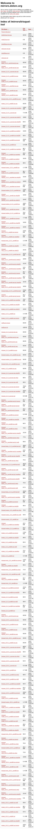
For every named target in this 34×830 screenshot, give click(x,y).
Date (29, 29)
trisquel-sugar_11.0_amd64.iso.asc (11, 355)
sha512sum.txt (5, 39)
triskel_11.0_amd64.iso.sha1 (9, 542)
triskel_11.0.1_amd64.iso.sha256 (10, 304)
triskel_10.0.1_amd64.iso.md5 (9, 802)
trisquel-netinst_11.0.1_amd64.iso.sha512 (10, 227)
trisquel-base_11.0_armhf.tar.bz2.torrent (10, 409)
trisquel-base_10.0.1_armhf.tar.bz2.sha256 (11, 793)
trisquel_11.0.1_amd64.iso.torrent (10, 140)
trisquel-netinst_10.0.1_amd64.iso (10, 747)
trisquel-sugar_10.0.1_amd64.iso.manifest (10, 706)
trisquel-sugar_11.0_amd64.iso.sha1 (11, 510)
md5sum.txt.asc (5, 323)
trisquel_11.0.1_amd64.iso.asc (9, 76)
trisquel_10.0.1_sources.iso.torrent (10, 647)
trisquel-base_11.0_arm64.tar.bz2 (10, 464)
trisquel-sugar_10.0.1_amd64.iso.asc (9, 629)
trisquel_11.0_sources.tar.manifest (10, 391)
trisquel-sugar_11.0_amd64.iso (9, 519)
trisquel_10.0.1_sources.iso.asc (10, 620)
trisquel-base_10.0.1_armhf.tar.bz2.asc (9, 615)
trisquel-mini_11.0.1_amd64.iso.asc (11, 99)
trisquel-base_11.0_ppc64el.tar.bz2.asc (10, 336)
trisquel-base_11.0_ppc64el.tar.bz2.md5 (10, 441)
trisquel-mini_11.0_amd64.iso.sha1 (11, 569)
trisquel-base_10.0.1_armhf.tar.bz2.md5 (10, 775)
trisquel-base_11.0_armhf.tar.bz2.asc (9, 341)
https (4, 11)
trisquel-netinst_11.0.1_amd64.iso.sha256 (10, 222)
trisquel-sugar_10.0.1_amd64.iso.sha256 (10, 711)
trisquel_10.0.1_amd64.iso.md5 (10, 679)
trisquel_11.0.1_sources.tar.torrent (10, 126)
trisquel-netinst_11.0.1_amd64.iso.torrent (10, 217)
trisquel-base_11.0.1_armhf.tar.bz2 (11, 254)
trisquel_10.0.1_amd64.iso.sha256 (10, 683)
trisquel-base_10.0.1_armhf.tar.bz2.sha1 (10, 789)
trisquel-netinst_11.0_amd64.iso (10, 528)
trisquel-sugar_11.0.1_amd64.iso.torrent (10, 172)
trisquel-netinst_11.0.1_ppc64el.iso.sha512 (11, 181)
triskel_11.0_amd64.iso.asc (8, 368)
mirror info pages (14, 14)
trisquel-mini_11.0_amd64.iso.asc (10, 364)
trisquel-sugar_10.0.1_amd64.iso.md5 (9, 720)
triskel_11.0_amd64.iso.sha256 (10, 537)
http (2, 11)
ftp (7, 11)
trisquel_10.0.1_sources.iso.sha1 (10, 656)
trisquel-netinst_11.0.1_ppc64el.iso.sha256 (11, 176)
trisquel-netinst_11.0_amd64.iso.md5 (9, 423)
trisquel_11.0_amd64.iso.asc (9, 350)
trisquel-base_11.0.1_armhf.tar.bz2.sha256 (11, 263)
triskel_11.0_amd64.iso (7, 556)
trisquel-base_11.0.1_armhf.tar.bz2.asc (9, 62)
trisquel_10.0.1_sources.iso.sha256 (11, 652)
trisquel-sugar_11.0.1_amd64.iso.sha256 (10, 163)
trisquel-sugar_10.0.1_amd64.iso (10, 702)
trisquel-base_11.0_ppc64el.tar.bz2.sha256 (11, 432)
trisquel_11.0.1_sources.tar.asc (10, 71)
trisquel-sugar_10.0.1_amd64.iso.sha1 (9, 697)
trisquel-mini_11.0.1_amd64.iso (10, 240)
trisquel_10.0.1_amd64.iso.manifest (11, 688)
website (12, 18)
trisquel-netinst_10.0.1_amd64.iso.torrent (10, 761)
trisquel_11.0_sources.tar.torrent (10, 387)
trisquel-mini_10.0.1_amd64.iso (10, 770)
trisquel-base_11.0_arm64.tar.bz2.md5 (9, 469)
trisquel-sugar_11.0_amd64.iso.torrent (9, 501)
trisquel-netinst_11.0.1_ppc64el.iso (11, 190)
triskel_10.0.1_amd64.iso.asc (9, 642)
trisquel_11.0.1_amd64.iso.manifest (11, 149)
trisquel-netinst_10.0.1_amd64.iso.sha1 (10, 743)
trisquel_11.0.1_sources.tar (8, 112)
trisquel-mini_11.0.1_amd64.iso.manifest (10, 236)
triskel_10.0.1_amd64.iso (8, 816)
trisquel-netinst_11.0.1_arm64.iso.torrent (10, 208)
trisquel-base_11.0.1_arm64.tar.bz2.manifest (11, 277)
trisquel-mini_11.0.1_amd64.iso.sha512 (10, 249)
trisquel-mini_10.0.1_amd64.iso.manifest (10, 725)
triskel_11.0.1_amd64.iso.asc (9, 103)
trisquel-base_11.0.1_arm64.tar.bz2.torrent (10, 295)
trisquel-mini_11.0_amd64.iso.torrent (11, 560)
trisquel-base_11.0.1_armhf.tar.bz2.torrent (10, 272)
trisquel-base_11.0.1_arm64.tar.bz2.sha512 (11, 286)
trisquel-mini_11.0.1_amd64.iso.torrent (9, 231)
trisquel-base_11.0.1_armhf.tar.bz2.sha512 (11, 259)
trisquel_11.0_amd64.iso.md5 (9, 601)
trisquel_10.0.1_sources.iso (8, 665)
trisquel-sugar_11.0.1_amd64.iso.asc (9, 80)
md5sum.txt (4, 327)
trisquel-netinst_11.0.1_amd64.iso (10, 213)
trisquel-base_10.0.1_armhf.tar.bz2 (11, 779)
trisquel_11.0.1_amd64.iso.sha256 (10, 135)
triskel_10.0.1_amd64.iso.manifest (10, 807)
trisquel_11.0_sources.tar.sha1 (9, 377)
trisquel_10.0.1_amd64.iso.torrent (10, 693)
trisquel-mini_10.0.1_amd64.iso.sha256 (10, 729)
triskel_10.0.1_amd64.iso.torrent (10, 825)
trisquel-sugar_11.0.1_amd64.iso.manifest (10, 154)
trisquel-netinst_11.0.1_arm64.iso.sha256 (10, 195)
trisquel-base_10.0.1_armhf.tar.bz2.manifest (11, 798)
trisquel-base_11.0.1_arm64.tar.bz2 (11, 291)
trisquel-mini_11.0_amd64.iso (9, 583)
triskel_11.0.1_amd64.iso (8, 313)
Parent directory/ (5, 32)
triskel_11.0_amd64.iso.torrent (9, 533)
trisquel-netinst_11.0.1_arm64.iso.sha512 (10, 199)
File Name (4, 29)
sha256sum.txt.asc (6, 44)
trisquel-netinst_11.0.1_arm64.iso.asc (9, 90)
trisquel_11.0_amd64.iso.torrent (10, 588)
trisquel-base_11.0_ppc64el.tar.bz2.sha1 (10, 437)
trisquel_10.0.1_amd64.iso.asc (9, 624)
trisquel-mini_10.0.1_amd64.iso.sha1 (9, 752)
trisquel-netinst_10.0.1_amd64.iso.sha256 (10, 757)
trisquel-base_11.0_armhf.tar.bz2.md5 (9, 487)
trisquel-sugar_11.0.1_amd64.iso (10, 167)
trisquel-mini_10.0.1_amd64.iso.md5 (11, 734)
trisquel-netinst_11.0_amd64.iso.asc (11, 359)
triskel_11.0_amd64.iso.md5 (9, 546)
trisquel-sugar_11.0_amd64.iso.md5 (11, 514)
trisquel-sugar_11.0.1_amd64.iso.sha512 (10, 158)
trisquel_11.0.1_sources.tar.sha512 (11, 117)
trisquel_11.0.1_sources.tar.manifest (11, 108)
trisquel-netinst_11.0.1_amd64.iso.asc (9, 94)
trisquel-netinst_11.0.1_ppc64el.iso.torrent (10, 185)
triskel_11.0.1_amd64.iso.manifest (10, 300)
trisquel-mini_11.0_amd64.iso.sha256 (9, 565)
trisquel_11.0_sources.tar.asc (9, 332)
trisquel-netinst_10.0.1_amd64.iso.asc (9, 633)
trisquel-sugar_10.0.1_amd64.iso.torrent (10, 716)
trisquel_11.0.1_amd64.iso (8, 144)
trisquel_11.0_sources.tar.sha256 (10, 373)
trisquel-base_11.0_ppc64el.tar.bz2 (11, 446)
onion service (16, 11)
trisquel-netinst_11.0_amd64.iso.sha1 (9, 428)
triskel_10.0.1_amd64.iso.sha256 (10, 821)
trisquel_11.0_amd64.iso (8, 610)
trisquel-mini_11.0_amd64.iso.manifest (9, 578)
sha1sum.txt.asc (5, 48)
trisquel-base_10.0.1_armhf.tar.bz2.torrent (10, 784)
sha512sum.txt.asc (6, 35)
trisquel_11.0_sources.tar (8, 396)
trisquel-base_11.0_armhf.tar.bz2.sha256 (10, 478)
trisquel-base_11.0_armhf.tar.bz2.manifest (10, 496)
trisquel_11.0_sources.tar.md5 (9, 382)
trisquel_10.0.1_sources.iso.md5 (10, 661)
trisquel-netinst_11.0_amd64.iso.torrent (10, 414)
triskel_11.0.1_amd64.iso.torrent (10, 318)
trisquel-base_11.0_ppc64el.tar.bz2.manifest (11, 451)
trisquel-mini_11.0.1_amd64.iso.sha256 (10, 245)
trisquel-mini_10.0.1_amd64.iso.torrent (9, 738)
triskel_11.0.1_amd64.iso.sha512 (10, 309)
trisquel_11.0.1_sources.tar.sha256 (11, 122)
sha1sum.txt (4, 58)
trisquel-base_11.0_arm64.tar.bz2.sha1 (10, 460)
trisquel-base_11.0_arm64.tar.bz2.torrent (10, 405)
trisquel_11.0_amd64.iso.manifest (10, 606)
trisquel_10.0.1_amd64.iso (8, 670)
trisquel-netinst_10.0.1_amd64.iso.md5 (9, 766)
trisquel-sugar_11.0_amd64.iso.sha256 (9, 505)
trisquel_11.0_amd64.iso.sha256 (10, 592)
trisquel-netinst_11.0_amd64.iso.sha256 (10, 418)
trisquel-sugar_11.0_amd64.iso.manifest (10, 524)
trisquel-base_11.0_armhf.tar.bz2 (10, 492)
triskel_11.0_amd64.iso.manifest (10, 551)
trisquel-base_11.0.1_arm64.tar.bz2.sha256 (11, 281)
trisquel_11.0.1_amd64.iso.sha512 (10, 131)
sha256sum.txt (5, 53)
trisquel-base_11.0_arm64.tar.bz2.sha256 (10, 455)
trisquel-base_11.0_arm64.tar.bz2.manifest (10, 473)
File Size (24, 29)
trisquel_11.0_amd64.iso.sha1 (9, 597)
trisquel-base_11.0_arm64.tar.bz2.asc (9, 345)
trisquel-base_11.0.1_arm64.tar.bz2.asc (10, 67)
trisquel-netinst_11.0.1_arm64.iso (10, 204)
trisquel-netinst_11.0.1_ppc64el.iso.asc (9, 85)
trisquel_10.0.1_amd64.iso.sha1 (10, 674)
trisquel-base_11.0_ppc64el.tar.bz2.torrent (10, 400)
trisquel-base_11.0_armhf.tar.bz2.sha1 (9, 482)
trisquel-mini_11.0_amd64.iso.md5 (10, 574)
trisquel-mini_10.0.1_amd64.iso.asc (11, 638)
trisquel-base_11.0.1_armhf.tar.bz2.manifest (11, 268)
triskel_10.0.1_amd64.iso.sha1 (9, 811)
